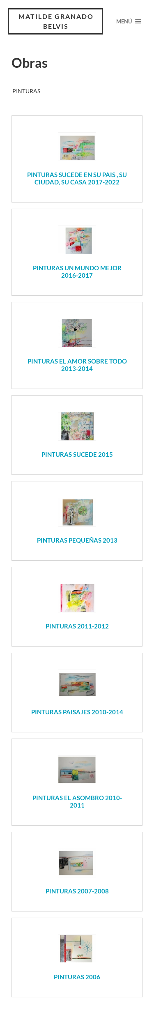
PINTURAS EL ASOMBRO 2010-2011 (77, 801)
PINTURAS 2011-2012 (77, 626)
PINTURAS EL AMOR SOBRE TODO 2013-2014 (77, 364)
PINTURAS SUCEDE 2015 (77, 454)
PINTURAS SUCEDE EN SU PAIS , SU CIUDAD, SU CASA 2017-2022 (77, 178)
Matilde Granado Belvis (56, 21)
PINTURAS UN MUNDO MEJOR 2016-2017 (77, 271)
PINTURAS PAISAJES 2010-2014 (77, 712)
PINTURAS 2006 (77, 976)
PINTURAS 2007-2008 (77, 891)
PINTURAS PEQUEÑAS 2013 (77, 540)
